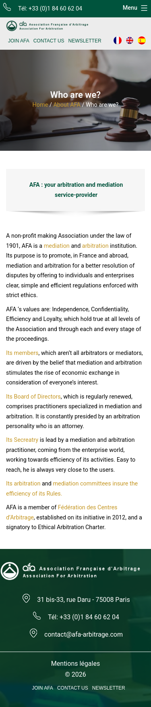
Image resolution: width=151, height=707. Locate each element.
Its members (22, 353)
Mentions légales (75, 663)
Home (40, 104)
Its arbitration (23, 483)
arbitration (95, 246)
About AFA (66, 104)
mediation (57, 246)
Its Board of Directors (33, 396)
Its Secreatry (22, 440)
